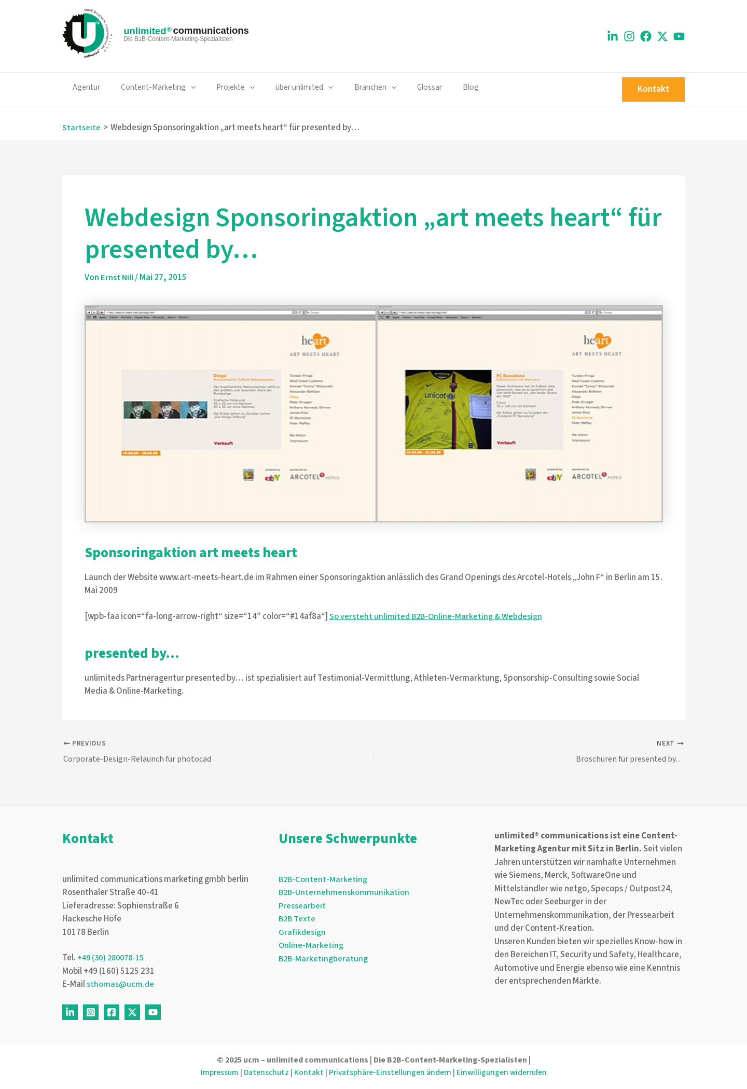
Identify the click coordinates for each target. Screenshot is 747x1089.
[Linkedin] (612, 36)
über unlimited (287, 87)
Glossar (402, 87)
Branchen (353, 87)
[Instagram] (629, 36)
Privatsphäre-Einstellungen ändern (389, 1072)
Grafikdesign (302, 932)
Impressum (214, 1072)
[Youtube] (679, 36)
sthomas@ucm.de (121, 984)
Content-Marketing (151, 87)
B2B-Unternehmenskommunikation (345, 893)
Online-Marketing (311, 946)
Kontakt (306, 1072)
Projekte (223, 87)
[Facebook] (646, 36)
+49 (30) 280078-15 (113, 958)
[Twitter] (132, 1012)
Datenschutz (262, 1072)
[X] (662, 36)
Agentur (84, 87)
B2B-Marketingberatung (324, 959)
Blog (439, 87)
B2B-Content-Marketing (324, 879)
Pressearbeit (302, 906)
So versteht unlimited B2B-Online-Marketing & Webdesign (437, 616)
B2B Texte (298, 919)
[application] (183, 87)
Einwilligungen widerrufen (506, 1072)
